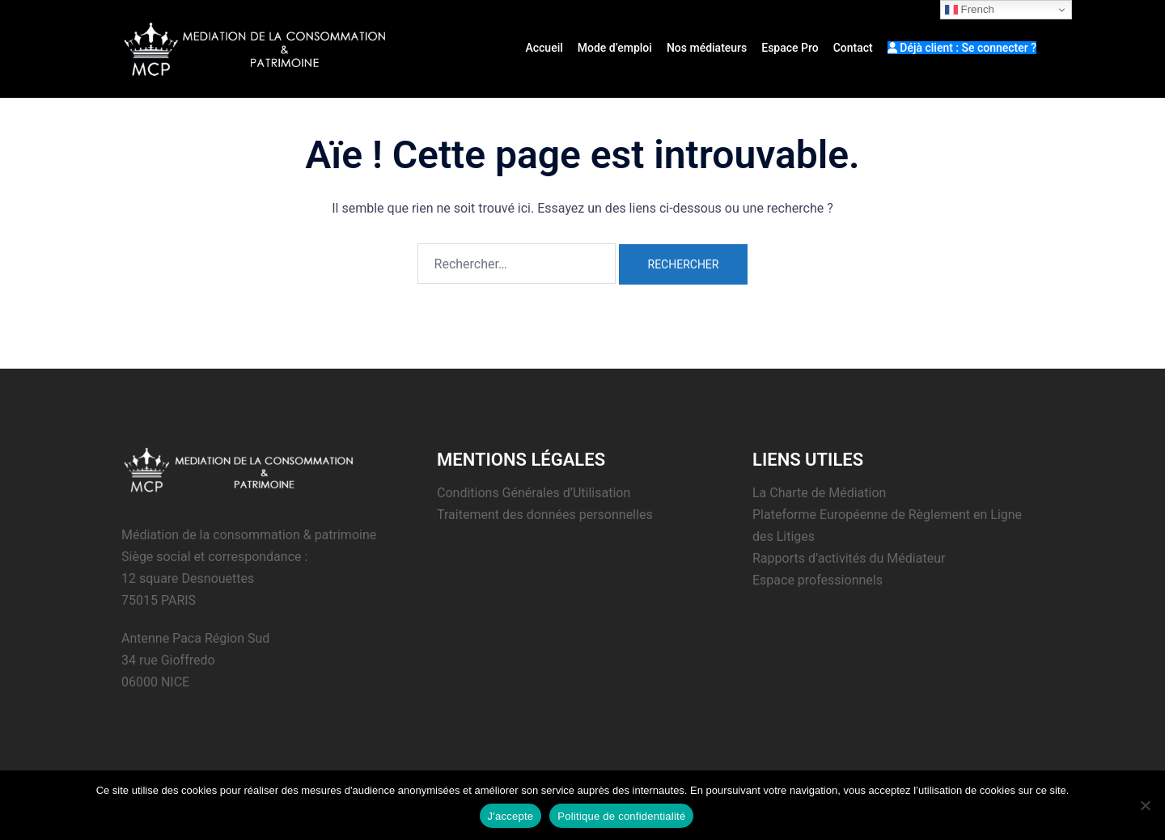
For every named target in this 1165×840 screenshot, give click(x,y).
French (969, 9)
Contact (853, 47)
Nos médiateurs (707, 47)
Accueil (543, 47)
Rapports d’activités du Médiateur (848, 558)
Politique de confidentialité (621, 816)
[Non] (1145, 805)
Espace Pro (789, 47)
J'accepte (511, 816)
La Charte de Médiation (819, 492)
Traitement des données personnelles (545, 514)
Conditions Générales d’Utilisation (533, 492)
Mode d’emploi (615, 47)
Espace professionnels (817, 580)
